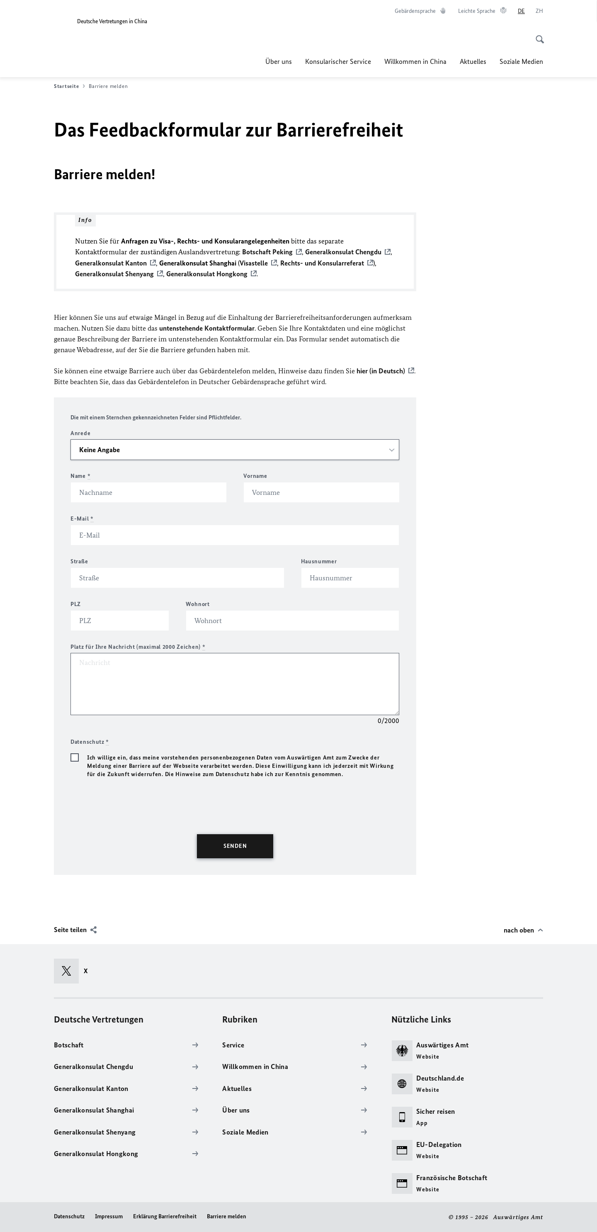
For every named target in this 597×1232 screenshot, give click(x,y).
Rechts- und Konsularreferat (322, 262)
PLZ (75, 603)
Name (80, 475)
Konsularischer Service (338, 61)
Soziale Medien (521, 61)
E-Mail (82, 518)
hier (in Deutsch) (381, 370)
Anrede (80, 432)
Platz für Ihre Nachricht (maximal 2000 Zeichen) (137, 646)
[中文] (539, 11)
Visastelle (254, 262)
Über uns (278, 61)
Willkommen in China (415, 61)
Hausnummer (319, 561)
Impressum (109, 1216)
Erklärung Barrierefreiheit (165, 1216)
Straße (79, 561)
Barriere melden (226, 1216)
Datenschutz (69, 1216)
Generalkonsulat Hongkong (207, 273)
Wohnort (198, 603)
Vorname (255, 475)
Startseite (69, 86)
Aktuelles (473, 61)
